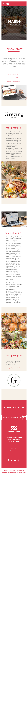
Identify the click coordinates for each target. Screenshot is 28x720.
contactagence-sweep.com (14, 451)
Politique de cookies (21, 472)
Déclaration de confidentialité (9, 472)
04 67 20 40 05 (15, 449)
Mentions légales (20, 470)
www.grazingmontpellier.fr (17, 81)
